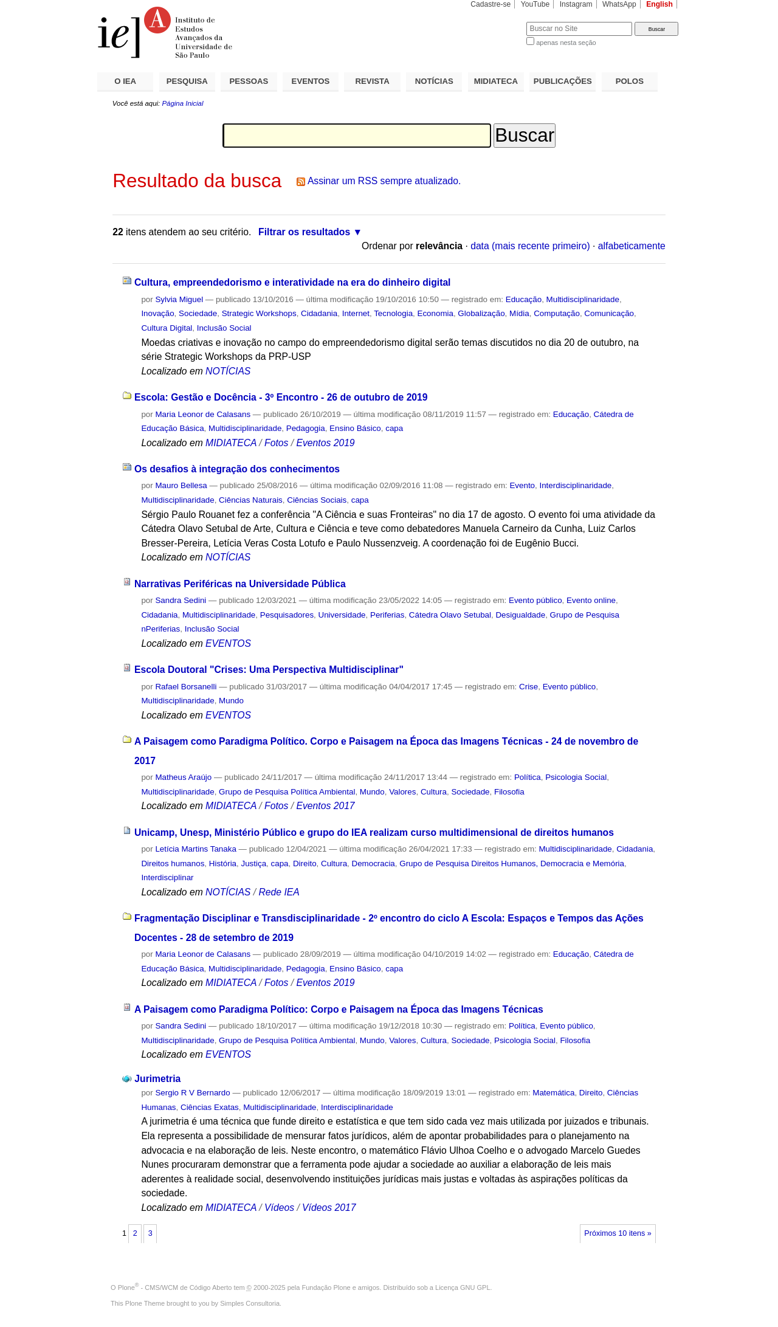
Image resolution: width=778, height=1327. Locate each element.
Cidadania (319, 313)
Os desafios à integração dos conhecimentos (237, 469)
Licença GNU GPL (462, 1287)
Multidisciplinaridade (582, 299)
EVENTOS (311, 81)
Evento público (535, 600)
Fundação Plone (326, 1287)
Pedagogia (305, 428)
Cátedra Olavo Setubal (450, 614)
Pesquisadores (287, 614)
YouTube (535, 4)
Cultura (434, 791)
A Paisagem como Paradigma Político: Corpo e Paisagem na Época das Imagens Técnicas (338, 1009)
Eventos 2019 (325, 443)
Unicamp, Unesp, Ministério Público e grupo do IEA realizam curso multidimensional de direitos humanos (374, 832)
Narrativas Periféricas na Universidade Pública (240, 584)
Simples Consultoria (250, 1303)
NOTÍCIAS (434, 81)
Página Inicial (182, 103)
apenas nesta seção (566, 42)
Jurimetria (157, 1079)
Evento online (591, 600)
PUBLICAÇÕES (563, 81)
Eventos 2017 (325, 806)
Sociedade (198, 313)
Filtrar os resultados (304, 232)
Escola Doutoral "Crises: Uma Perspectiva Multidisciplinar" (269, 669)
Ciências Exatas (210, 1107)
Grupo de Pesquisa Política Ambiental (287, 791)
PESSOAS (249, 81)
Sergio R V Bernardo (192, 1092)
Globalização (481, 313)
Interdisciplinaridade (575, 485)
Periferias (387, 614)
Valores (402, 791)
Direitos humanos (172, 863)
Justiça (254, 863)
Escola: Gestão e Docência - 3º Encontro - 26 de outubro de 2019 (281, 397)
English (659, 4)
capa (394, 428)
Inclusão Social (224, 328)
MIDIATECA (496, 81)
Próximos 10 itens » (617, 1233)
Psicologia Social (576, 777)
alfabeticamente (632, 246)
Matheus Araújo (183, 777)
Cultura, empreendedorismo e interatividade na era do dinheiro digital (292, 282)
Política (527, 777)
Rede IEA (278, 892)
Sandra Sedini (180, 600)
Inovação (157, 313)
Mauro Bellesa (181, 485)
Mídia (519, 313)
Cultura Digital (166, 328)
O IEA (125, 81)
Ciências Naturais (251, 500)
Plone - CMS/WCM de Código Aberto (175, 1287)
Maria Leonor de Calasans (202, 414)
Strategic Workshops (259, 313)
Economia (435, 313)
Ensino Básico (355, 428)
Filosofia (509, 791)
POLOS (630, 81)
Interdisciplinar (167, 877)
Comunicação (609, 313)
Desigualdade (520, 614)
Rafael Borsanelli (185, 686)
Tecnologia (393, 313)
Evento (522, 485)
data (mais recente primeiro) (530, 246)
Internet (356, 313)
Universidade (342, 614)
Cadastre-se (490, 4)
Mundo (231, 700)
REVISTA (373, 81)
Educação (524, 299)
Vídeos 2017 (329, 1207)
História (222, 863)
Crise (528, 686)
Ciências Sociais (316, 500)
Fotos (276, 443)
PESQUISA (187, 81)
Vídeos (279, 1207)
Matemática (553, 1092)
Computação (557, 313)
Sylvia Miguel (179, 299)
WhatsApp (619, 4)
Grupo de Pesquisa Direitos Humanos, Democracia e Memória (511, 863)
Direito (305, 863)
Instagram (576, 4)
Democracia (373, 863)
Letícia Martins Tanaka (195, 848)
